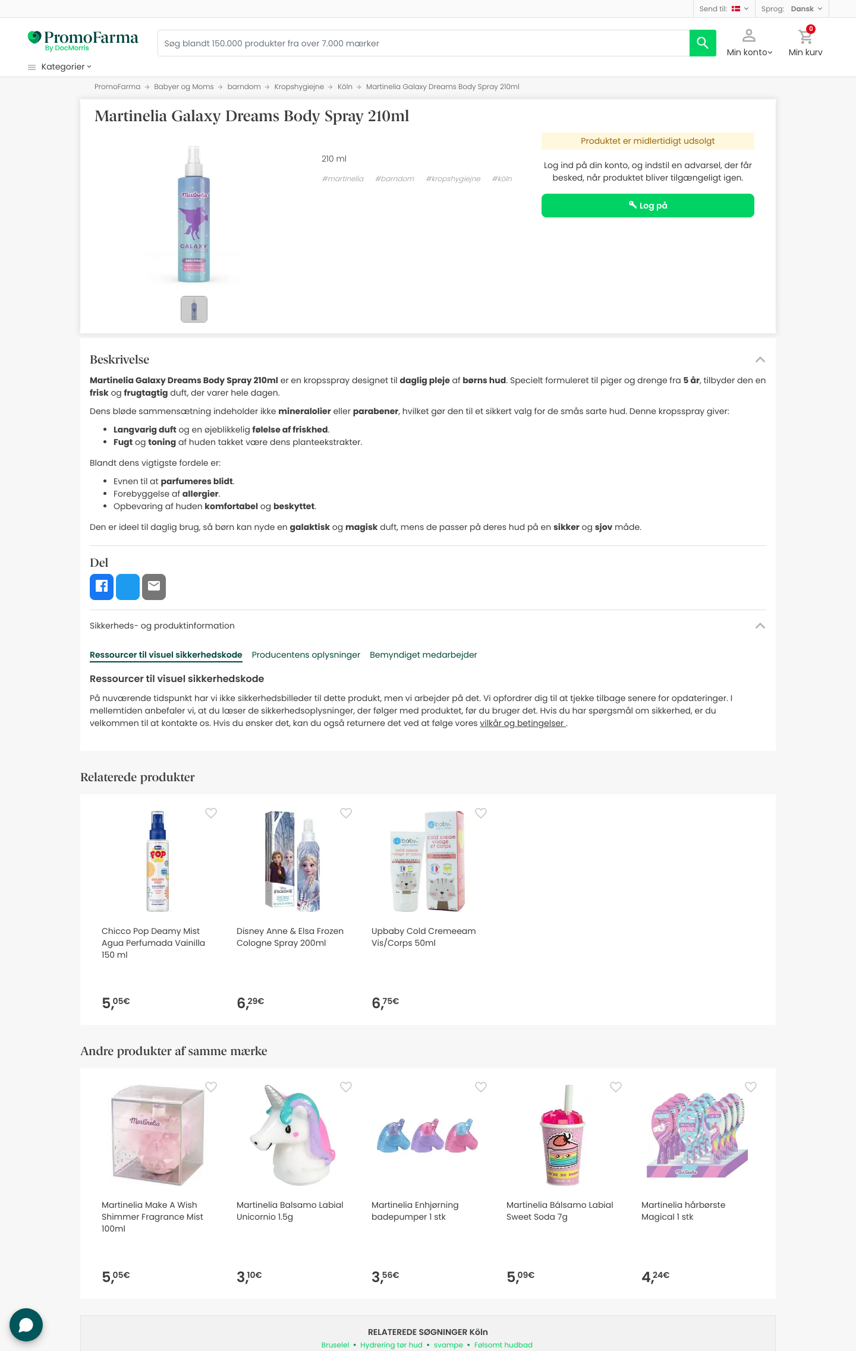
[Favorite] (211, 813)
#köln (502, 179)
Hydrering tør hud (391, 1345)
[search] (703, 43)
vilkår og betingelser (523, 723)
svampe (448, 1345)
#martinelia (342, 179)
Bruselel (336, 1345)
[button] (724, 8)
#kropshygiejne (453, 179)
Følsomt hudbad (503, 1345)
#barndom (394, 179)
